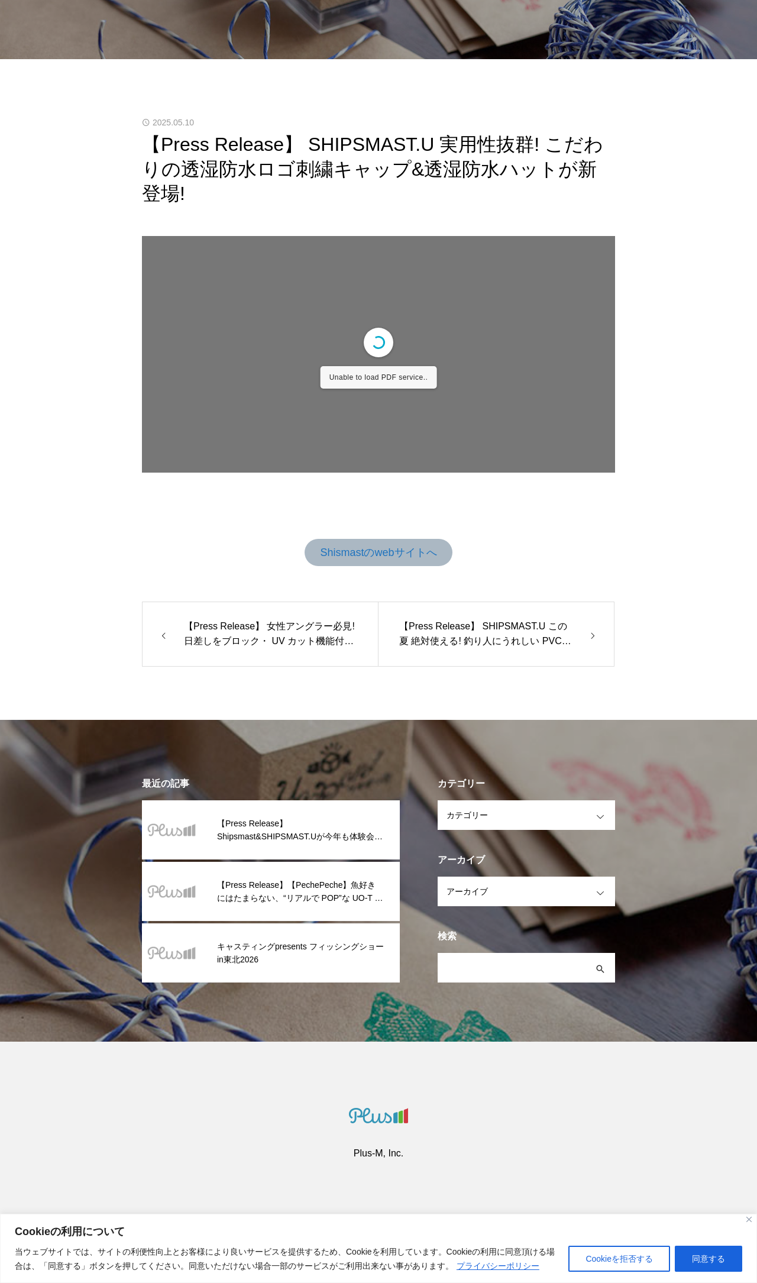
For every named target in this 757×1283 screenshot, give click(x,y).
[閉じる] (749, 1219)
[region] (378, 1248)
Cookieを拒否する (619, 1258)
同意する (708, 1258)
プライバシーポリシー (498, 1266)
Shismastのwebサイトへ (378, 552)
